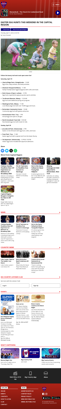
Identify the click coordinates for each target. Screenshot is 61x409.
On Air (3, 391)
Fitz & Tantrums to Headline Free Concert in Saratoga (23, 165)
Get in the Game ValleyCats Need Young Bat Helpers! (38, 165)
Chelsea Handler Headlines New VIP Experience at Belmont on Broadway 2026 (7, 165)
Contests (4, 396)
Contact (4, 404)
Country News (7, 247)
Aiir (56, 403)
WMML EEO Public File (28, 402)
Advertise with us (27, 391)
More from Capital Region (20, 29)
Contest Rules (26, 394)
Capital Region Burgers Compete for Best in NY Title (7, 193)
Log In (4, 285)
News (3, 212)
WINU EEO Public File (28, 399)
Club (2, 402)
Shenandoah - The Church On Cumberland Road (26, 12)
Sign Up (35, 285)
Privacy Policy (26, 396)
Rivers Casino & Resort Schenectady (37, 318)
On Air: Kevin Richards (16, 14)
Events (3, 292)
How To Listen (6, 399)
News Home (6, 29)
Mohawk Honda (5, 340)
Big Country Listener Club (12, 277)
